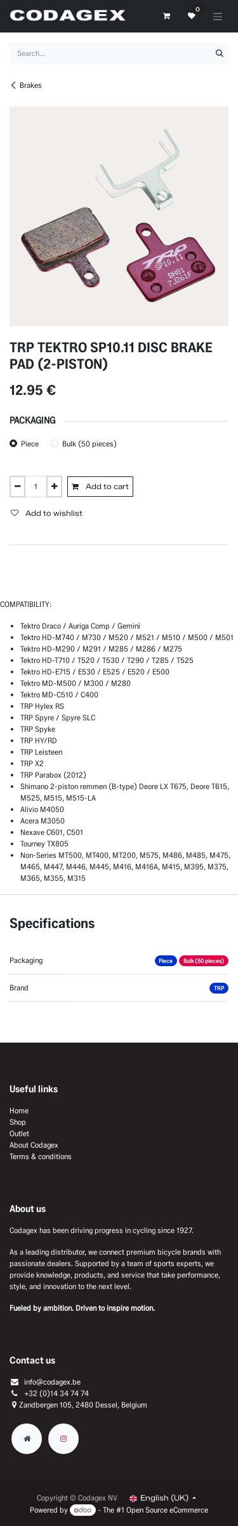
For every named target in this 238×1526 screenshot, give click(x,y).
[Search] (219, 53)
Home (19, 1110)
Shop (18, 1122)
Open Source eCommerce (167, 1510)
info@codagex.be (52, 1382)
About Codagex (34, 1145)
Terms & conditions (41, 1156)
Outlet (19, 1133)
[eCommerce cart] (166, 16)
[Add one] (54, 486)
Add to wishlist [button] (47, 513)
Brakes (26, 85)
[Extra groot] (26, 1438)
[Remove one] (17, 486)
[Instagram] (63, 1438)
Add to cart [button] (100, 486)
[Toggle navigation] (217, 16)
